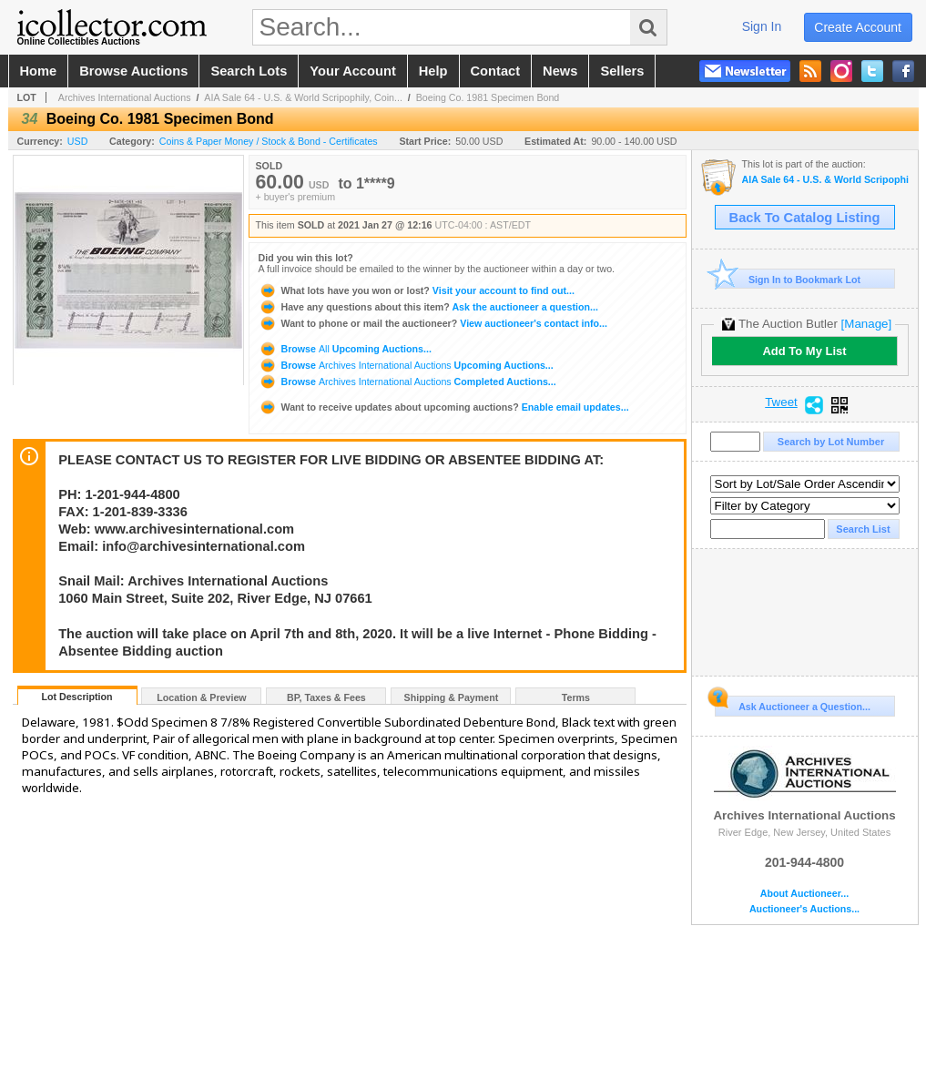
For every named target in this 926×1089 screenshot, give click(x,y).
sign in (762, 26)
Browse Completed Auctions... (407, 381)
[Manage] (866, 324)
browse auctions (133, 71)
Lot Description (76, 696)
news (560, 71)
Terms (576, 697)
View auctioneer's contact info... (433, 323)
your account (352, 71)
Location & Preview (201, 697)
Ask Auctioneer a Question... (792, 704)
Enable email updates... (444, 407)
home (38, 71)
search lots (248, 71)
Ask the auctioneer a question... (428, 306)
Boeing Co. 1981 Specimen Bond (488, 97)
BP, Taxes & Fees (326, 697)
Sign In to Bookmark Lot (788, 279)
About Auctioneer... (804, 894)
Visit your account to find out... (417, 290)
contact (496, 71)
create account (857, 27)
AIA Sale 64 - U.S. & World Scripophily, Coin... (303, 97)
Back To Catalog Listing (804, 217)
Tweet (781, 402)
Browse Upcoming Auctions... (345, 348)
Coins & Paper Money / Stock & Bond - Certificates (268, 141)
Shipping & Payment (451, 697)
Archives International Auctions (124, 97)
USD (77, 141)
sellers (622, 71)
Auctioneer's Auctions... (804, 909)
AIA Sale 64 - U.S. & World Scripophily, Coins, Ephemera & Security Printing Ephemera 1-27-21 (825, 180)
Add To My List (804, 351)
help (433, 71)
